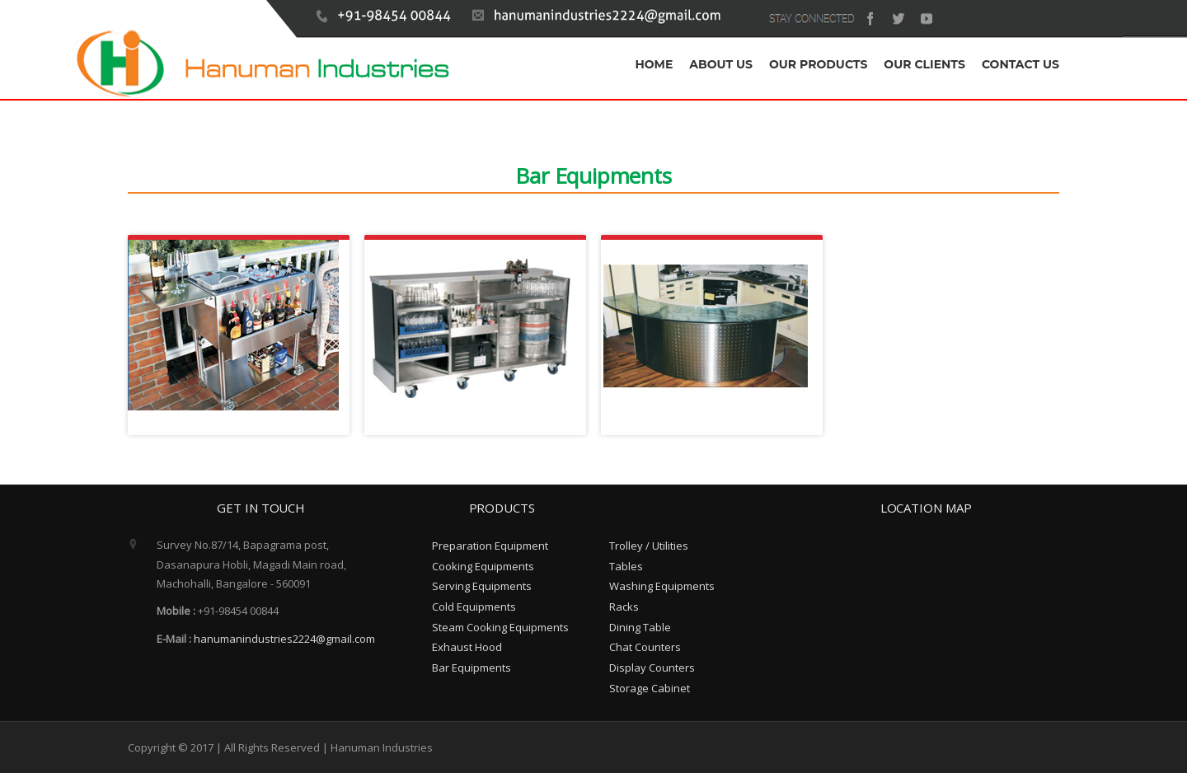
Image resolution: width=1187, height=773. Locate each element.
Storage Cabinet (649, 688)
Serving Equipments (482, 586)
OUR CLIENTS (924, 64)
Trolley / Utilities (648, 545)
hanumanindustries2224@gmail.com (284, 638)
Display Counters (652, 667)
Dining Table (640, 627)
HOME (654, 64)
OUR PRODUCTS (818, 64)
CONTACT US (1020, 64)
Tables (626, 566)
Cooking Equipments (483, 566)
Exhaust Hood (467, 646)
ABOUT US (721, 64)
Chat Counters (645, 646)
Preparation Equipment (490, 545)
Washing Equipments (662, 586)
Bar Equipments (471, 667)
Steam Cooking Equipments (500, 627)
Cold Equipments (474, 606)
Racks (624, 606)
